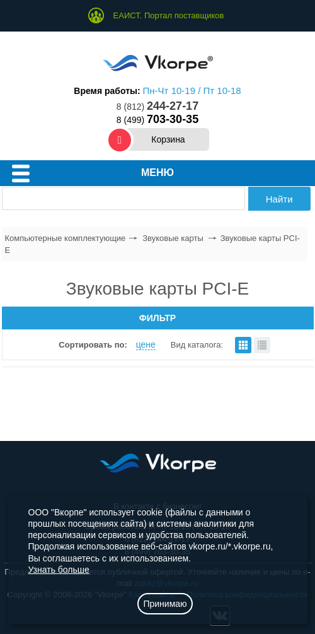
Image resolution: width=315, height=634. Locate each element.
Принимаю (164, 604)
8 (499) (157, 120)
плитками (243, 345)
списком (262, 345)
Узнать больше (58, 570)
